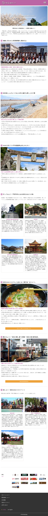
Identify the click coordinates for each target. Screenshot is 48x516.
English (11, 509)
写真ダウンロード (6, 502)
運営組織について (6, 497)
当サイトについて (6, 495)
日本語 (4, 509)
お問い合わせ (5, 505)
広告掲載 (4, 500)
